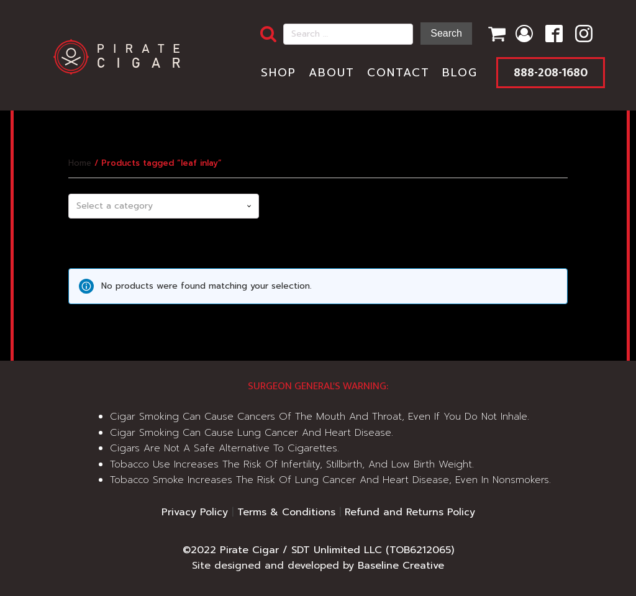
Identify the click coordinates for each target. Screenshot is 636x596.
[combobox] (163, 206)
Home (79, 163)
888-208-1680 (551, 72)
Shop (278, 72)
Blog (460, 72)
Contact (398, 72)
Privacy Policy (194, 512)
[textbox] (163, 206)
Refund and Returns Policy (410, 512)
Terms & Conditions (286, 512)
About (332, 72)
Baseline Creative (401, 565)
